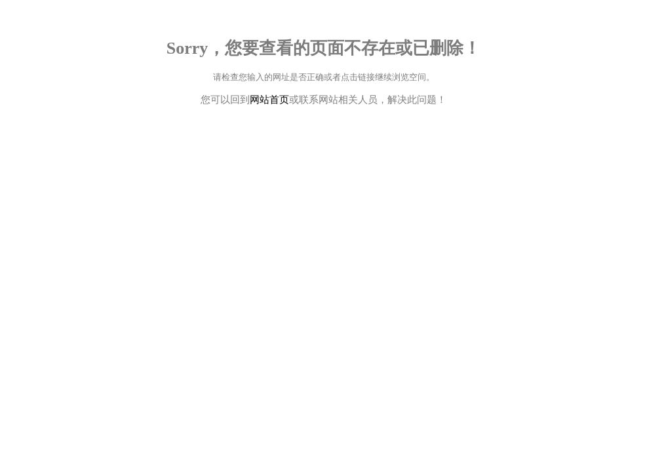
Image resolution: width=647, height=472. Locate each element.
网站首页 (269, 99)
